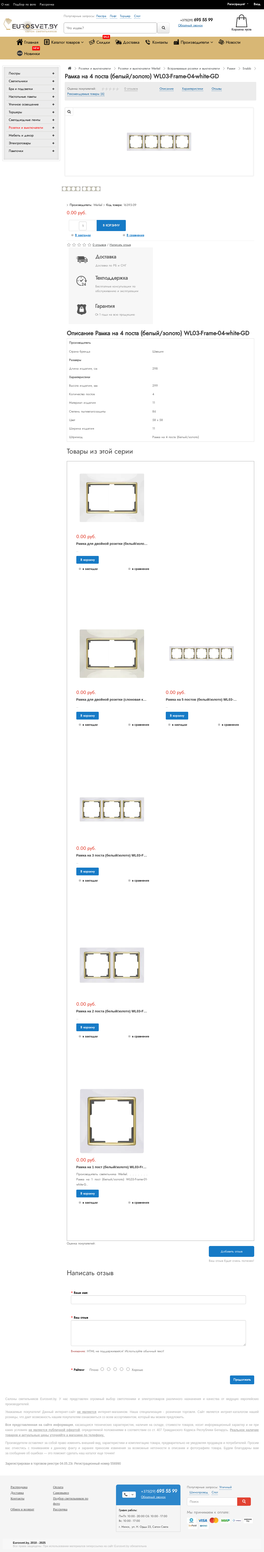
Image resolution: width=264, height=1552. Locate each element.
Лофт (113, 16)
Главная (27, 42)
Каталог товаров (64, 42)
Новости (229, 42)
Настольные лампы (22, 96)
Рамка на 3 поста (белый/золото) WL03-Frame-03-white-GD (124, 855)
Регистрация (235, 4)
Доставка (127, 42)
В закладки (83, 235)
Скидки (99, 41)
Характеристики (192, 89)
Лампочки (16, 150)
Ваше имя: (81, 1292)
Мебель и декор (21, 135)
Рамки (231, 68)
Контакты (156, 42)
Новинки (28, 52)
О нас (5, 4)
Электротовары (20, 143)
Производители (193, 42)
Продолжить (242, 1379)
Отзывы (217, 89)
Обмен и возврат (22, 1509)
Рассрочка (47, 4)
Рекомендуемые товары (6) (85, 94)
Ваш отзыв (81, 1317)
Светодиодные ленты (24, 119)
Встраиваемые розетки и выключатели (194, 68)
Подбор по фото (24, 4)
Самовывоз (61, 1493)
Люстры (14, 73)
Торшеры (15, 112)
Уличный (225, 1487)
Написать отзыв (120, 244)
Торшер (125, 16)
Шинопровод (199, 1492)
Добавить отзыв (231, 1251)
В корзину (111, 225)
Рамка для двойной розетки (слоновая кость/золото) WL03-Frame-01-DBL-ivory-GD (144, 699)
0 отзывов (131, 89)
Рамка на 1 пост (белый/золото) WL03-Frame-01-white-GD (123, 1167)
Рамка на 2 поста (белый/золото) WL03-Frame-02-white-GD (124, 1011)
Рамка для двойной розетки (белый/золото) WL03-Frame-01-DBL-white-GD (137, 544)
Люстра (101, 16)
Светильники (18, 81)
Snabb (247, 68)
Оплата (58, 1487)
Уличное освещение (24, 104)
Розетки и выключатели (26, 127)
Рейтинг (79, 1369)
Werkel (97, 205)
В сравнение (135, 235)
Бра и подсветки (21, 88)
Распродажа (19, 1487)
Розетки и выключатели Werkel (139, 68)
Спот (137, 16)
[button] (259, 4)
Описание (167, 89)
